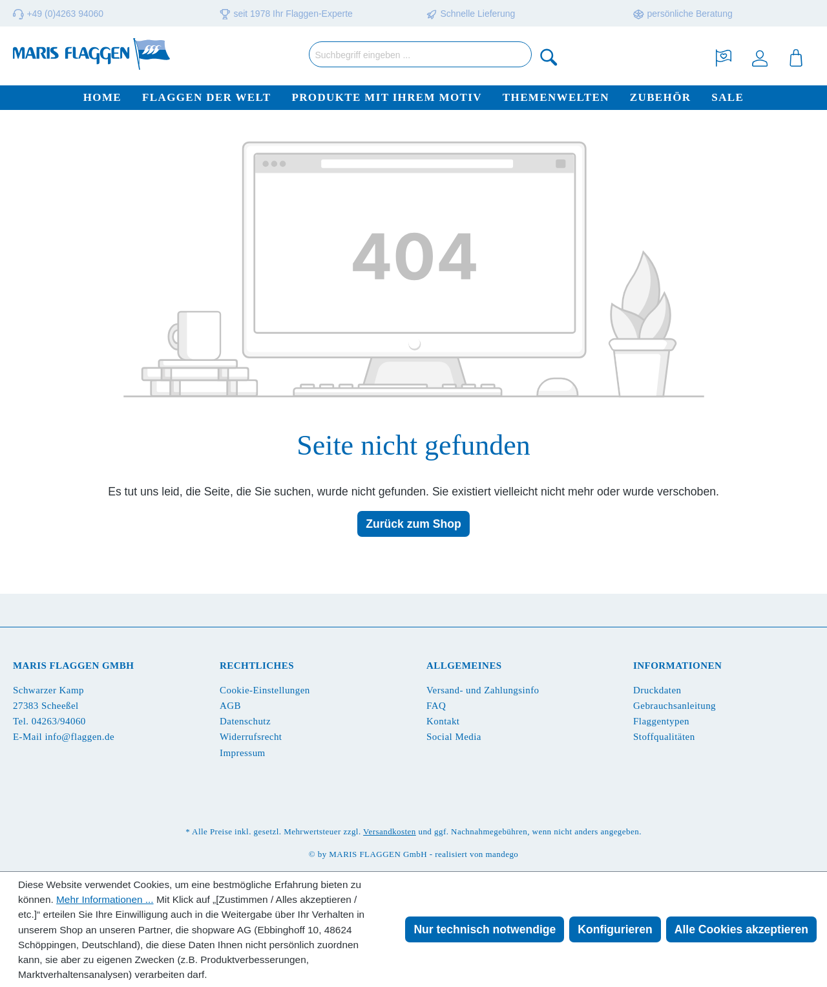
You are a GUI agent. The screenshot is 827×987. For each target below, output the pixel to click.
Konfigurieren (615, 929)
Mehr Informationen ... (105, 899)
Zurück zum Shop (413, 523)
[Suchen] (549, 56)
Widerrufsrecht (251, 737)
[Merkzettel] (724, 56)
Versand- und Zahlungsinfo (482, 690)
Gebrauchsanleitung (674, 705)
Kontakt (442, 721)
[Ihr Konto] (760, 56)
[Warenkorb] (796, 56)
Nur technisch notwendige (485, 929)
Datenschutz (245, 721)
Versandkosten (389, 831)
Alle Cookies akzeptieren (741, 929)
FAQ (436, 705)
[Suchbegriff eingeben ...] (420, 54)
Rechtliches (257, 665)
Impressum (243, 753)
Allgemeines (464, 665)
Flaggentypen (661, 721)
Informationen (677, 665)
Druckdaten (657, 690)
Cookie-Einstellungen (265, 690)
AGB (230, 705)
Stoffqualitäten (664, 737)
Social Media (453, 737)
